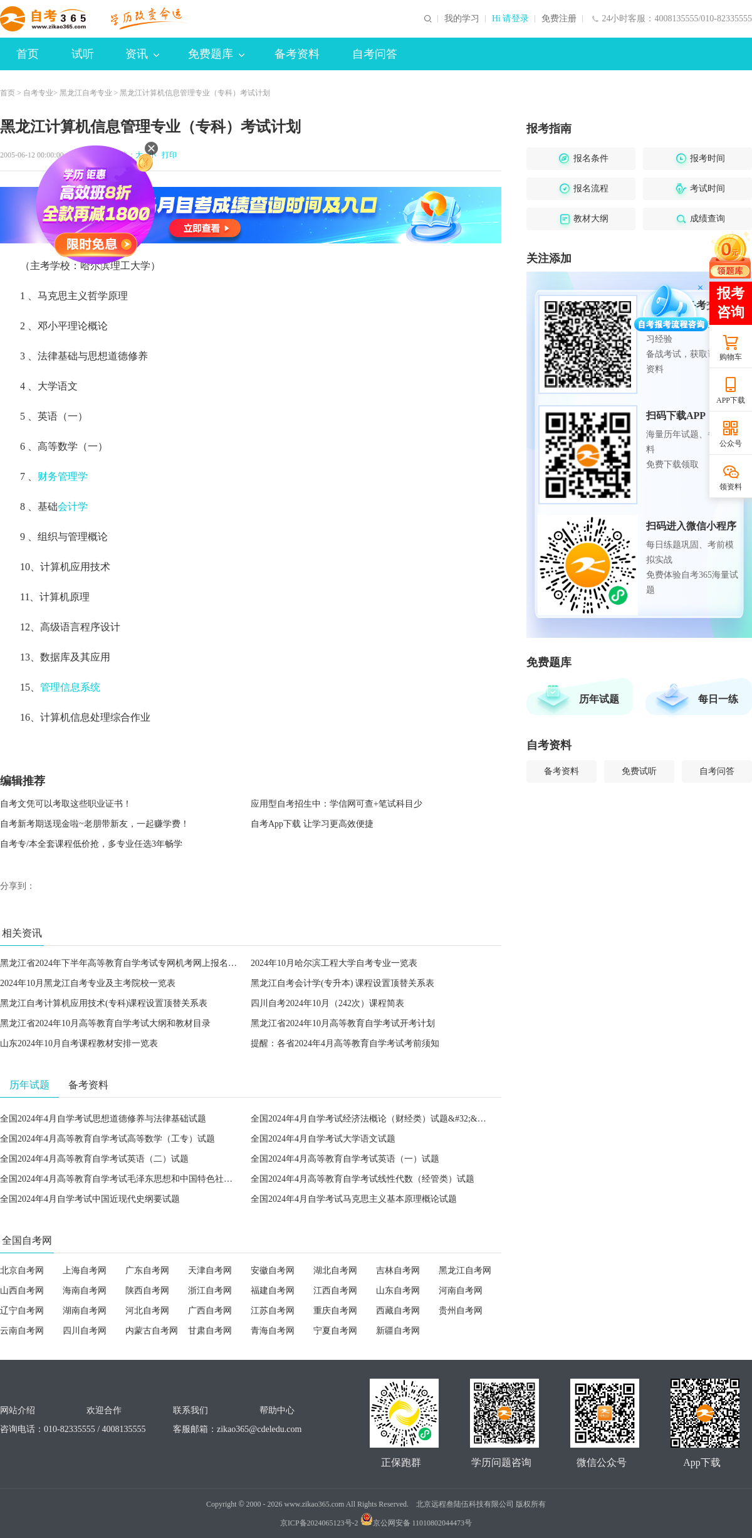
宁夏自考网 (335, 1330)
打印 (167, 155)
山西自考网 (22, 1290)
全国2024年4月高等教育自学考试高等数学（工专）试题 (107, 1138)
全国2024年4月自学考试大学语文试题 (323, 1138)
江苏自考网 (273, 1310)
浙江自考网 (210, 1290)
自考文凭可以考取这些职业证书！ (66, 804)
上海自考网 (85, 1270)
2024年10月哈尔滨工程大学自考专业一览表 (334, 963)
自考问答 (374, 54)
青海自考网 (273, 1330)
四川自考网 (85, 1330)
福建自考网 (273, 1290)
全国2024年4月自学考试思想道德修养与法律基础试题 (103, 1118)
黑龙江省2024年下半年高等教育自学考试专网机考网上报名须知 (123, 963)
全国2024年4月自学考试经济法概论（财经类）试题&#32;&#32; (372, 1118)
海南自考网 (85, 1290)
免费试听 (639, 771)
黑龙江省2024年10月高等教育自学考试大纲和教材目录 (105, 1023)
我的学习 (461, 18)
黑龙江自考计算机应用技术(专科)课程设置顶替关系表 (103, 1003)
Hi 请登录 (511, 18)
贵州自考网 (461, 1310)
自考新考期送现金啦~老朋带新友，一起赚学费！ (94, 824)
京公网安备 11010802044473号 (416, 1523)
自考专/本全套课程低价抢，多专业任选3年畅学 (91, 844)
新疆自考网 (398, 1330)
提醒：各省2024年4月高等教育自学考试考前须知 (345, 1043)
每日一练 (718, 699)
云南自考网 (22, 1330)
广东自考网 (147, 1270)
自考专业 (38, 92)
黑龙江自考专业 (86, 92)
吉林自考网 (398, 1270)
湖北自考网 (335, 1270)
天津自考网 (210, 1270)
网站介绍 (17, 1410)
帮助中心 (277, 1410)
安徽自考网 (273, 1270)
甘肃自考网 (210, 1330)
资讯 (142, 54)
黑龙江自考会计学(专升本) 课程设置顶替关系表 (342, 983)
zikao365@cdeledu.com (259, 1429)
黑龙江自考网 (465, 1270)
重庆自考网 (335, 1310)
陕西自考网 (147, 1290)
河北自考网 (147, 1310)
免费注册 (559, 18)
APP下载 (730, 400)
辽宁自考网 (22, 1310)
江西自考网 (335, 1290)
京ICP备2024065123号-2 (319, 1523)
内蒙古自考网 (151, 1330)
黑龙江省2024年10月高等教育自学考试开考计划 (343, 1023)
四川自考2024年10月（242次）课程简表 (327, 1003)
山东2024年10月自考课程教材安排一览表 (79, 1043)
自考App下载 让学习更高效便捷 (312, 824)
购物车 (730, 357)
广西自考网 (210, 1310)
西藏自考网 (398, 1310)
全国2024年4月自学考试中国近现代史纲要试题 (90, 1199)
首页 (27, 54)
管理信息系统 (70, 687)
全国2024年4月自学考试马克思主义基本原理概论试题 (354, 1199)
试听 (82, 54)
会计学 (73, 506)
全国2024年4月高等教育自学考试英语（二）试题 (94, 1159)
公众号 (730, 443)
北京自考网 (22, 1270)
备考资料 (297, 54)
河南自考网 (461, 1290)
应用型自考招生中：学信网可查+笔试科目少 (336, 804)
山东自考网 (398, 1290)
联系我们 (190, 1410)
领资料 (730, 486)
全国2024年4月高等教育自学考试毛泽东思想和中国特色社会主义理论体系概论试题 (160, 1179)
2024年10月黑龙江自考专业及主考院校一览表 (87, 983)
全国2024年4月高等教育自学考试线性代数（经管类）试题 (362, 1179)
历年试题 (599, 699)
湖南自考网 (85, 1310)
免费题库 (216, 54)
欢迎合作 (104, 1410)
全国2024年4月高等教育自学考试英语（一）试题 (345, 1159)
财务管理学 (63, 476)
